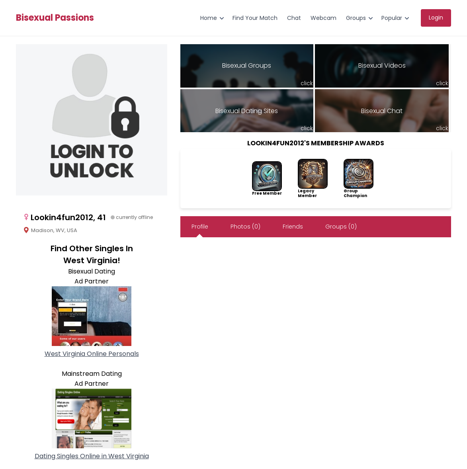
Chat (294, 18)
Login (436, 17)
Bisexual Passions (55, 18)
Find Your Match (255, 18)
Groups (356, 18)
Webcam (323, 18)
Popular (391, 18)
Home (208, 18)
